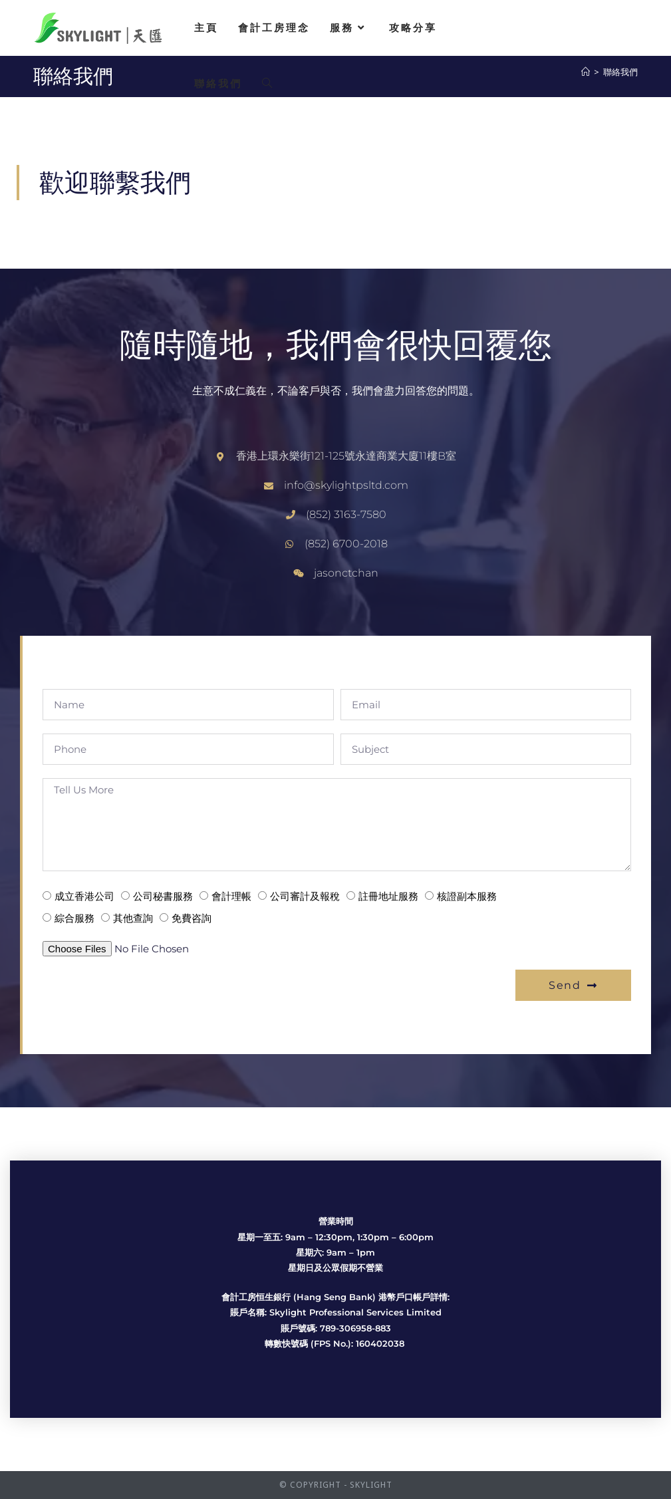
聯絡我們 (620, 72)
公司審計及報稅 (305, 896)
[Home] (585, 72)
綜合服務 (74, 918)
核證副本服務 (467, 896)
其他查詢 (133, 918)
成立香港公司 (84, 896)
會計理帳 (231, 896)
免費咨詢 (191, 918)
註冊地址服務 (388, 896)
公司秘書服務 (163, 896)
